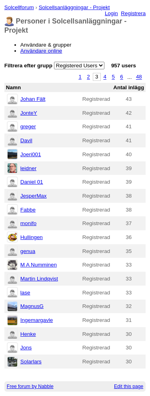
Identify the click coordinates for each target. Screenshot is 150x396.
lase (25, 293)
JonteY (28, 113)
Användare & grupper (46, 45)
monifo (28, 223)
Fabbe (28, 210)
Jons (26, 348)
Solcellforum (19, 7)
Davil (26, 140)
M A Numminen (38, 265)
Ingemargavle (36, 320)
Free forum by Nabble (30, 386)
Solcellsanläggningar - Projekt (74, 7)
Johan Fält (33, 99)
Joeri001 (30, 154)
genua (27, 251)
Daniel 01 (31, 182)
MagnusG (32, 306)
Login (111, 13)
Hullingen (31, 237)
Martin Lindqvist (39, 279)
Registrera (133, 13)
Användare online (41, 51)
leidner (28, 168)
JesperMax (33, 196)
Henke (28, 334)
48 (139, 77)
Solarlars (31, 362)
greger (28, 126)
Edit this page (128, 386)
